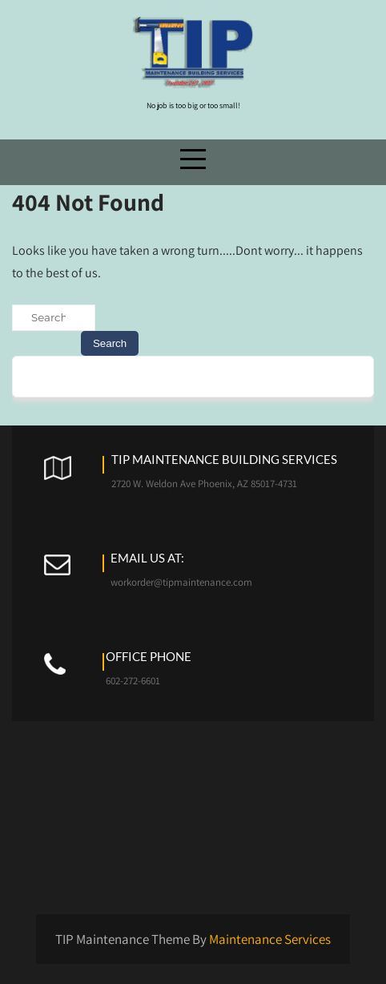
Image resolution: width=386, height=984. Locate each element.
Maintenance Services (270, 939)
